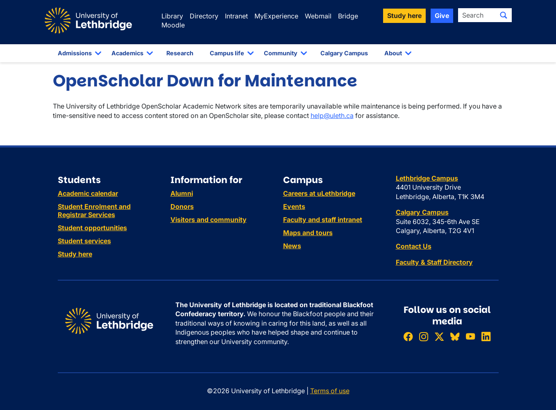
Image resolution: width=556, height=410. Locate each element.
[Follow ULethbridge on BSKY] (454, 336)
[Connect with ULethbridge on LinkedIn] (485, 336)
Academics (127, 53)
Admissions (75, 53)
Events (294, 206)
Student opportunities (92, 228)
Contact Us (413, 246)
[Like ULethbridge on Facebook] (408, 336)
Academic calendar (88, 193)
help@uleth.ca (332, 115)
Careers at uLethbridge (319, 193)
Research (179, 53)
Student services (84, 241)
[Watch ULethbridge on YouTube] (470, 336)
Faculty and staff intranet (322, 219)
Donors (182, 206)
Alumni (181, 193)
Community (280, 53)
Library (172, 16)
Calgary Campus (344, 53)
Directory (204, 16)
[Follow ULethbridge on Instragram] (423, 336)
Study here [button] (404, 15)
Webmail (318, 16)
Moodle (173, 25)
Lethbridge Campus (427, 178)
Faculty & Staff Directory (434, 262)
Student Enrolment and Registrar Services (94, 210)
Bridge (348, 16)
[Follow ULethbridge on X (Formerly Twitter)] (439, 336)
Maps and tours (308, 233)
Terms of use (329, 391)
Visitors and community (208, 219)
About (393, 53)
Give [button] (442, 15)
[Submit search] (503, 15)
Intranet (236, 16)
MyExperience (276, 16)
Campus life (227, 53)
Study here (75, 254)
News (292, 246)
